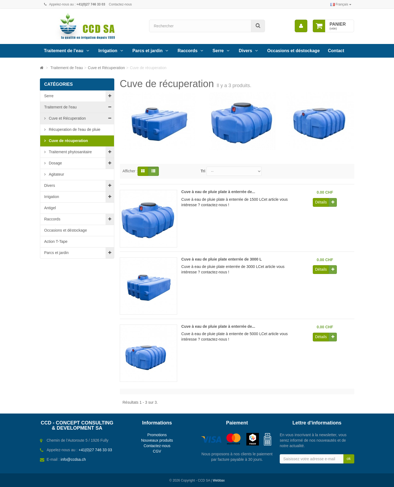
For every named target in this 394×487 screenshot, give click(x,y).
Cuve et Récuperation (67, 118)
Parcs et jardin (147, 50)
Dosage (55, 163)
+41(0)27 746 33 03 (95, 450)
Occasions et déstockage (293, 50)
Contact (336, 50)
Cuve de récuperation (68, 140)
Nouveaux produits (157, 440)
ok (349, 458)
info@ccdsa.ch (73, 459)
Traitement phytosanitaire (70, 152)
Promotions (157, 435)
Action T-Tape (56, 241)
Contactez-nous (120, 4)
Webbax (219, 480)
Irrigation (107, 50)
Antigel (50, 208)
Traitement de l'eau (63, 50)
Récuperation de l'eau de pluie (74, 129)
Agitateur (56, 174)
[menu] (301, 26)
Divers (245, 50)
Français (340, 4)
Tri (203, 171)
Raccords (187, 50)
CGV (157, 451)
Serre (218, 50)
